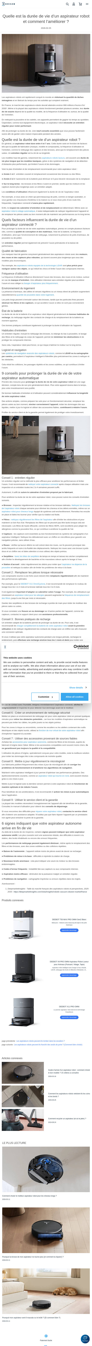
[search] (67, 3)
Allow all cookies (74, 697)
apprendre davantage (69, 930)
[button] (85, 1339)
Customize (45, 697)
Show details (76, 687)
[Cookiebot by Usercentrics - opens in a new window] (76, 647)
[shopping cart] (80, 4)
